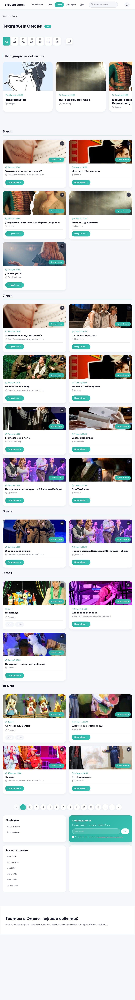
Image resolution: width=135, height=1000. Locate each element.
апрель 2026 (12, 862)
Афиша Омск (15, 4)
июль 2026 (12, 879)
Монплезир (79, 441)
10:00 (9, 624)
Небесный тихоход (17, 386)
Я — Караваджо (81, 777)
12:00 (19, 624)
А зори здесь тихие (17, 551)
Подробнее (14, 182)
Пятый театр (79, 339)
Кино (49, 5)
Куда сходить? (13, 826)
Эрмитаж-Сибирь (81, 780)
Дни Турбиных (81, 489)
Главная (6, 16)
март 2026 (11, 856)
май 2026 (11, 868)
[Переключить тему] (127, 4)
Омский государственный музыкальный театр (26, 175)
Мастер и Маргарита (86, 171)
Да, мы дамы (13, 273)
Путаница (11, 612)
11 (91, 807)
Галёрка (77, 175)
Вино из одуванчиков (85, 222)
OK (125, 831)
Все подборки (13, 832)
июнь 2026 (12, 874)
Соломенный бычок (17, 725)
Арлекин (11, 617)
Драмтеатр (78, 226)
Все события (37, 5)
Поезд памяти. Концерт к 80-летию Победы (33, 489)
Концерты (71, 5)
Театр (59, 5)
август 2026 (12, 885)
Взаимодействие (82, 438)
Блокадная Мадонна (85, 612)
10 (84, 807)
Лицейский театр (14, 277)
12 (98, 807)
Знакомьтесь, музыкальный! (23, 171)
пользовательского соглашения (110, 837)
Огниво (9, 777)
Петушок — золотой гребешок (25, 664)
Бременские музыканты (87, 725)
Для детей (85, 5)
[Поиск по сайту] (105, 5)
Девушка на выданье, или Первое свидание (32, 222)
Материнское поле (17, 438)
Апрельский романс (84, 335)
